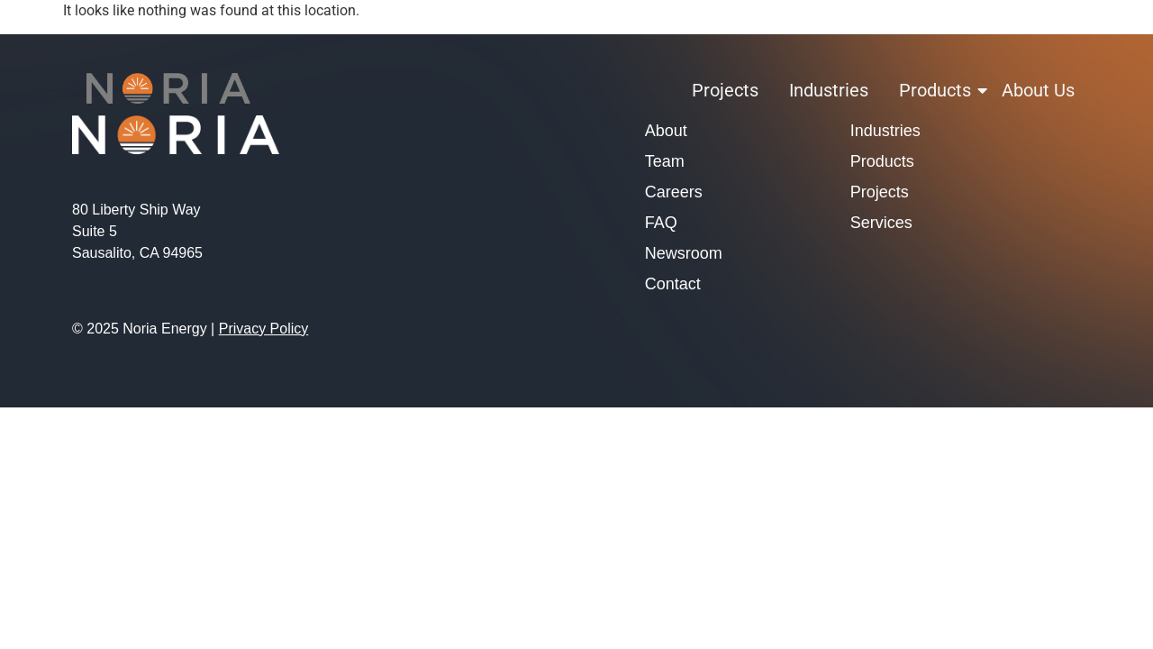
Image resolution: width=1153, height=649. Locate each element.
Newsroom (683, 253)
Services (881, 223)
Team (665, 161)
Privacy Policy (264, 328)
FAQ (661, 223)
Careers (674, 192)
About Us (1038, 90)
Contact (673, 284)
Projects (725, 90)
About (666, 131)
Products (938, 90)
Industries (828, 90)
